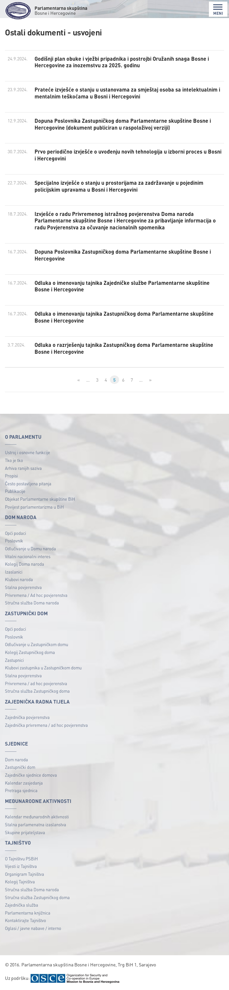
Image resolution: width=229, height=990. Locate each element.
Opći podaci (15, 533)
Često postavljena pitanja (28, 483)
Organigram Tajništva (24, 874)
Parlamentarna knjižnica (27, 913)
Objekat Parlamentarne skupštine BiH (40, 499)
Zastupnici (14, 660)
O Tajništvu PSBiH (21, 858)
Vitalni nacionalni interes (27, 556)
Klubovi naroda (19, 579)
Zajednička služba (21, 905)
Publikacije (15, 491)
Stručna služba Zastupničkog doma (37, 691)
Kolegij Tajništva (20, 881)
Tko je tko (14, 460)
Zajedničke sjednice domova (31, 775)
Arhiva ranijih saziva (23, 468)
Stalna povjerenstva (23, 587)
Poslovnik (14, 540)
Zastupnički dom (20, 767)
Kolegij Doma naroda (24, 564)
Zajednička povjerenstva (27, 717)
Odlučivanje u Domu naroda (30, 548)
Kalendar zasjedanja (24, 783)
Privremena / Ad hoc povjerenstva (36, 595)
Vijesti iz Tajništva (21, 866)
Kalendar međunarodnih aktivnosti (37, 816)
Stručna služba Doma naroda (32, 602)
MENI (218, 9)
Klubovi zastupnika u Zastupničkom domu (43, 667)
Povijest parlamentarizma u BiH (34, 507)
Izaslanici (13, 572)
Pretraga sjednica (21, 790)
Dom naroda (16, 759)
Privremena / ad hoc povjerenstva (36, 683)
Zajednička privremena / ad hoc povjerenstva (46, 725)
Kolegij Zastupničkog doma (30, 652)
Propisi (11, 475)
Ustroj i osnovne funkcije (27, 452)
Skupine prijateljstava (25, 832)
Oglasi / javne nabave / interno (33, 928)
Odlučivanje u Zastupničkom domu (36, 644)
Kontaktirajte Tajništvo (25, 920)
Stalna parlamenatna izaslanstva (35, 824)
